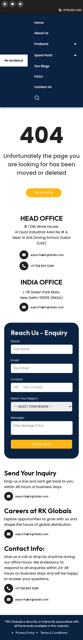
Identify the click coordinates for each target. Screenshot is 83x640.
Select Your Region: (25, 398)
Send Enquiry (41, 444)
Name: (15, 341)
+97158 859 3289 (70, 10)
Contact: (17, 379)
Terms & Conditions (54, 633)
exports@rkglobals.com (47, 255)
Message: (18, 418)
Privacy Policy (25, 633)
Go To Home (44, 192)
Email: (16, 360)
